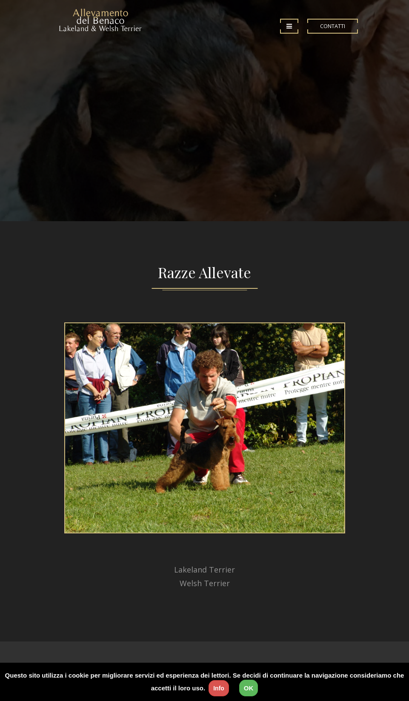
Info (218, 688)
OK (249, 688)
